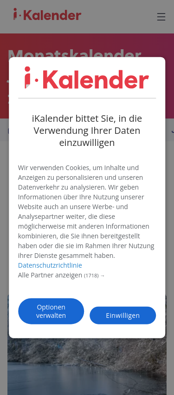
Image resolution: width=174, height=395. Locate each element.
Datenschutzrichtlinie (50, 264)
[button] (87, 274)
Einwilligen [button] (123, 314)
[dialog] (87, 197)
